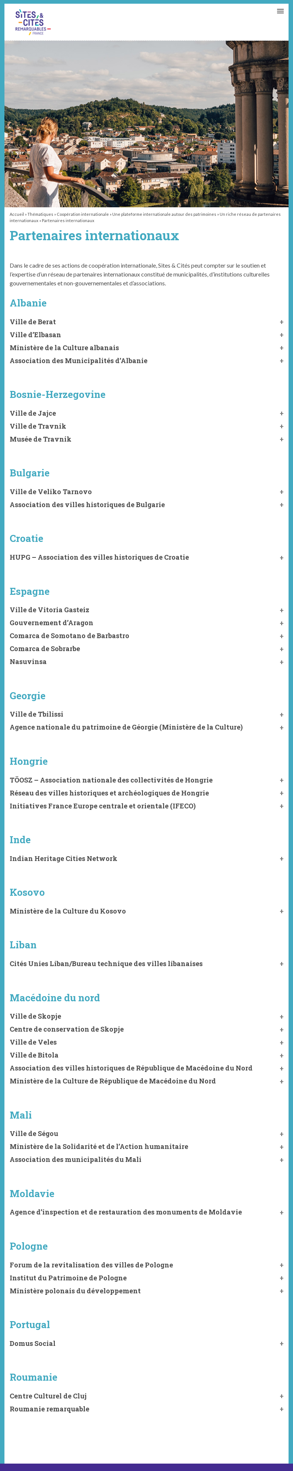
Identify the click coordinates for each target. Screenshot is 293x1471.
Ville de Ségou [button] (34, 1133)
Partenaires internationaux (33, 22)
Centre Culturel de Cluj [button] (48, 1395)
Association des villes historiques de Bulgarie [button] (87, 504)
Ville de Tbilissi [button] (36, 714)
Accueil (17, 214)
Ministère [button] (99, 1146)
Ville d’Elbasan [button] (35, 334)
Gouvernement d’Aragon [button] (51, 622)
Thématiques (40, 214)
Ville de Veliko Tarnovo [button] (51, 491)
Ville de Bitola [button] (34, 1055)
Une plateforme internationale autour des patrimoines (164, 214)
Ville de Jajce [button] (33, 413)
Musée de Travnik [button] (40, 439)
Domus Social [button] (33, 1343)
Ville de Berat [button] (33, 321)
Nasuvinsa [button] (28, 661)
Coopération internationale (83, 214)
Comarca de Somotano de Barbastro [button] (69, 635)
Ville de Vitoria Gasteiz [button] (49, 609)
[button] (147, 347)
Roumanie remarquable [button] (49, 1408)
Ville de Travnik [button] (38, 426)
